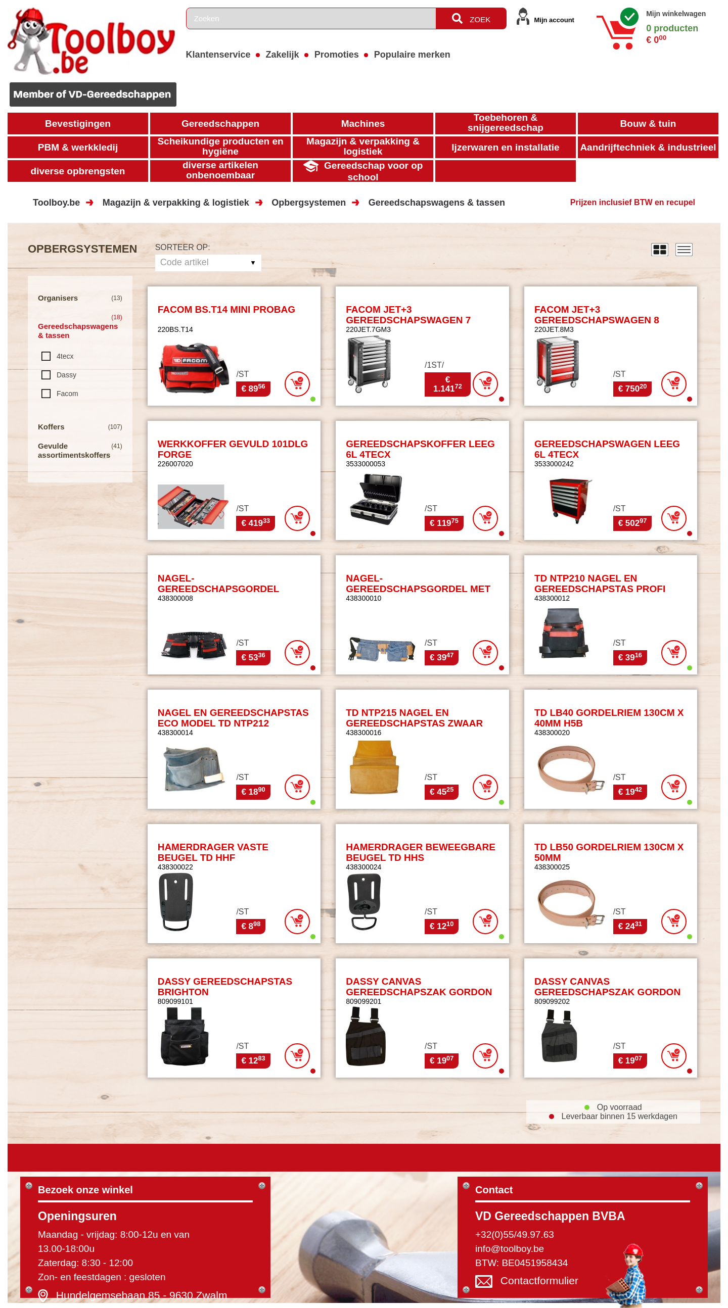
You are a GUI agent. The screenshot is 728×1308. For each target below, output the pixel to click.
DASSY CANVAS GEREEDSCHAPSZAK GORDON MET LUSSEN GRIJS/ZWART (607, 992)
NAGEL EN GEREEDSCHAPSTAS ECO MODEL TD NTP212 (233, 718)
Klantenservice (218, 55)
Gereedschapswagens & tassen (437, 203)
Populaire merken (412, 55)
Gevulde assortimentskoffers (74, 450)
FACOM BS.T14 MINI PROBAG (226, 309)
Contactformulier (539, 1280)
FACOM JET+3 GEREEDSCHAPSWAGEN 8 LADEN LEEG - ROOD (596, 320)
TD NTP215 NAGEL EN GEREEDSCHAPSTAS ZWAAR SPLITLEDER (414, 723)
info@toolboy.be (509, 1248)
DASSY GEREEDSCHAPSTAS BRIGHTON (225, 986)
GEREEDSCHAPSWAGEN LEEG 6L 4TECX (607, 449)
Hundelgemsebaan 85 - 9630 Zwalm (142, 1295)
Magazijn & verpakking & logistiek (176, 203)
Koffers (51, 426)
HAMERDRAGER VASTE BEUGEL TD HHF (213, 852)
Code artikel (184, 262)
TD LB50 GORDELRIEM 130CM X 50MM (609, 852)
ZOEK (471, 18)
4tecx (65, 356)
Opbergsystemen (308, 203)
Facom (67, 394)
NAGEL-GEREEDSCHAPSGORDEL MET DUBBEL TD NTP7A (418, 589)
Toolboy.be (56, 203)
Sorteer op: (182, 247)
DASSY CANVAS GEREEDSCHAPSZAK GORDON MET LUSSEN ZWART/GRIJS (419, 992)
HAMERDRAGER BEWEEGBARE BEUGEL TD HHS (420, 852)
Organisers (58, 298)
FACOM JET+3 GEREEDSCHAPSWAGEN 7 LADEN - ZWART (408, 320)
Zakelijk (282, 55)
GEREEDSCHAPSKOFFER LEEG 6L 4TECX (420, 449)
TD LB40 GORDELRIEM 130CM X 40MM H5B (609, 718)
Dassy (66, 375)
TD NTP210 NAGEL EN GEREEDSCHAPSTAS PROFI (599, 583)
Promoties (336, 55)
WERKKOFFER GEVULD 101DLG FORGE (233, 449)
